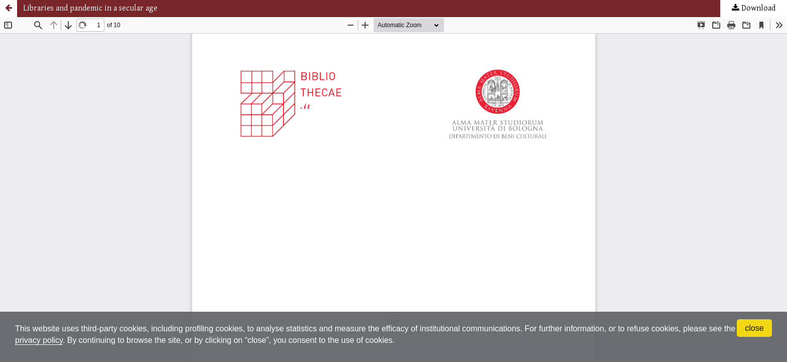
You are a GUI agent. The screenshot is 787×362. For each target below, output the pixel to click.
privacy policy (39, 340)
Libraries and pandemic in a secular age (90, 8)
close (754, 328)
